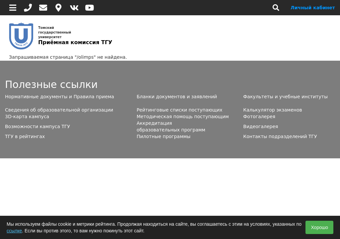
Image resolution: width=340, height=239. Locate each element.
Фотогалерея (259, 116)
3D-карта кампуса (27, 116)
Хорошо (319, 227)
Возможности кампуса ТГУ (37, 126)
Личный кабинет (313, 7)
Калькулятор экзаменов (272, 110)
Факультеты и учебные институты (285, 96)
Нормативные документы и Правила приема (59, 96)
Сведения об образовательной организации (59, 110)
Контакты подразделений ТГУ (280, 136)
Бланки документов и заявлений (176, 96)
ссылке (14, 230)
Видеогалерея (260, 126)
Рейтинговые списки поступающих (179, 110)
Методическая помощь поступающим (182, 116)
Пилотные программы (163, 136)
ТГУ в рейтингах (25, 136)
